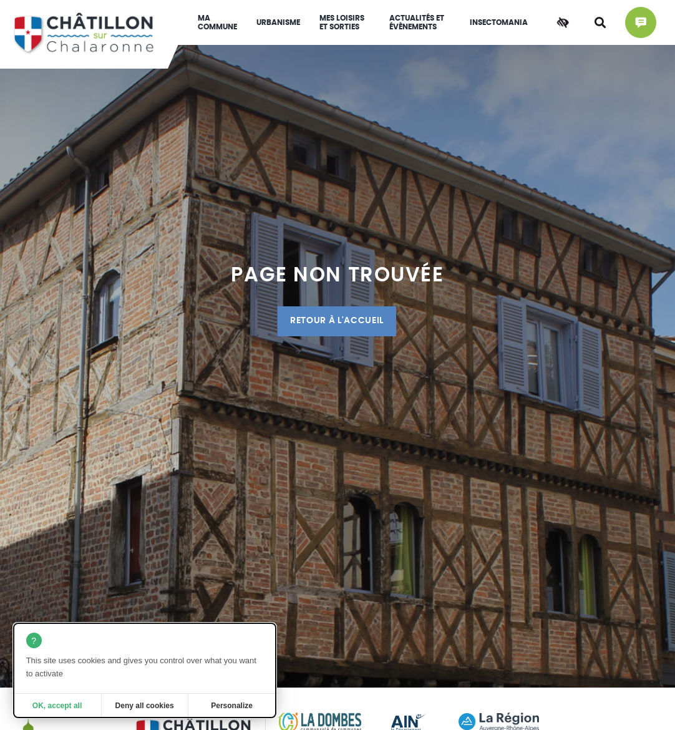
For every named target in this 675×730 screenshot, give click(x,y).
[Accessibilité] (562, 22)
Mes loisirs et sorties (341, 22)
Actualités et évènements (416, 22)
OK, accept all (57, 705)
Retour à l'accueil (337, 320)
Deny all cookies (144, 705)
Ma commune (217, 22)
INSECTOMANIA (499, 22)
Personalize (232, 705)
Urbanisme (278, 22)
